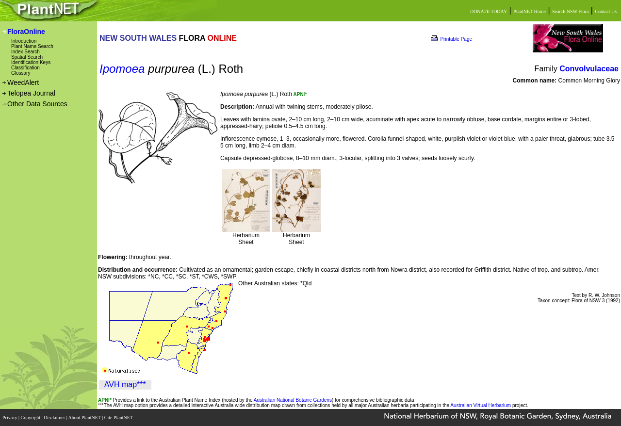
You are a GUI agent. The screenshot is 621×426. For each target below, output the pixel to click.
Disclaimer (55, 417)
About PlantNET (85, 417)
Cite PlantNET (119, 417)
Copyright (31, 417)
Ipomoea (122, 68)
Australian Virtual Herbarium (480, 405)
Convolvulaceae (589, 69)
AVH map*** (125, 384)
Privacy (10, 417)
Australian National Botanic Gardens (293, 400)
